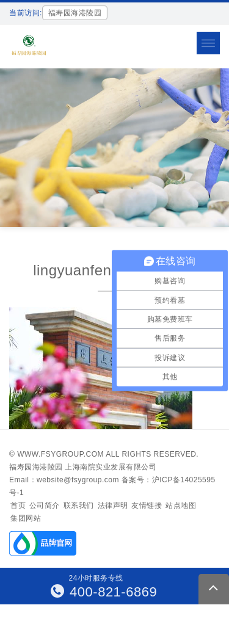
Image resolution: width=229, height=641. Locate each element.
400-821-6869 (104, 591)
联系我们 (79, 505)
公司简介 (44, 505)
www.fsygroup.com (60, 454)
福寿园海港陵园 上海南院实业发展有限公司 (82, 467)
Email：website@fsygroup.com (64, 480)
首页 (18, 505)
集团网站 (25, 518)
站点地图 (180, 505)
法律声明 (113, 505)
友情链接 (146, 505)
